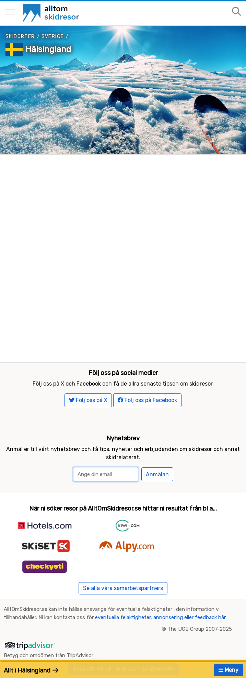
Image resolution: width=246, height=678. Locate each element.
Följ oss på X (88, 400)
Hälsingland (48, 49)
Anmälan (157, 474)
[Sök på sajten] (236, 11)
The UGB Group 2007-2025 (199, 629)
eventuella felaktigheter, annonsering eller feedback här (160, 617)
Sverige (53, 36)
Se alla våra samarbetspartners (123, 588)
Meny (228, 670)
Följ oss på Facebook (147, 400)
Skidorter (20, 36)
